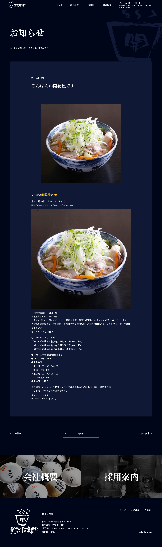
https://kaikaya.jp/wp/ (43, 398)
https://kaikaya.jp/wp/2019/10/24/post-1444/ (57, 341)
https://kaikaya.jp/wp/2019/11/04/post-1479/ (57, 348)
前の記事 (16, 433)
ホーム (13, 47)
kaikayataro (146, 532)
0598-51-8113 (132, 3)
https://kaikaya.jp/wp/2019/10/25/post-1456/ (57, 345)
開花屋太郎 (47, 513)
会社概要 (107, 4)
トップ (59, 4)
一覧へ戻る (81, 433)
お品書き (74, 4)
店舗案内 (91, 4)
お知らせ (22, 47)
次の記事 (145, 433)
